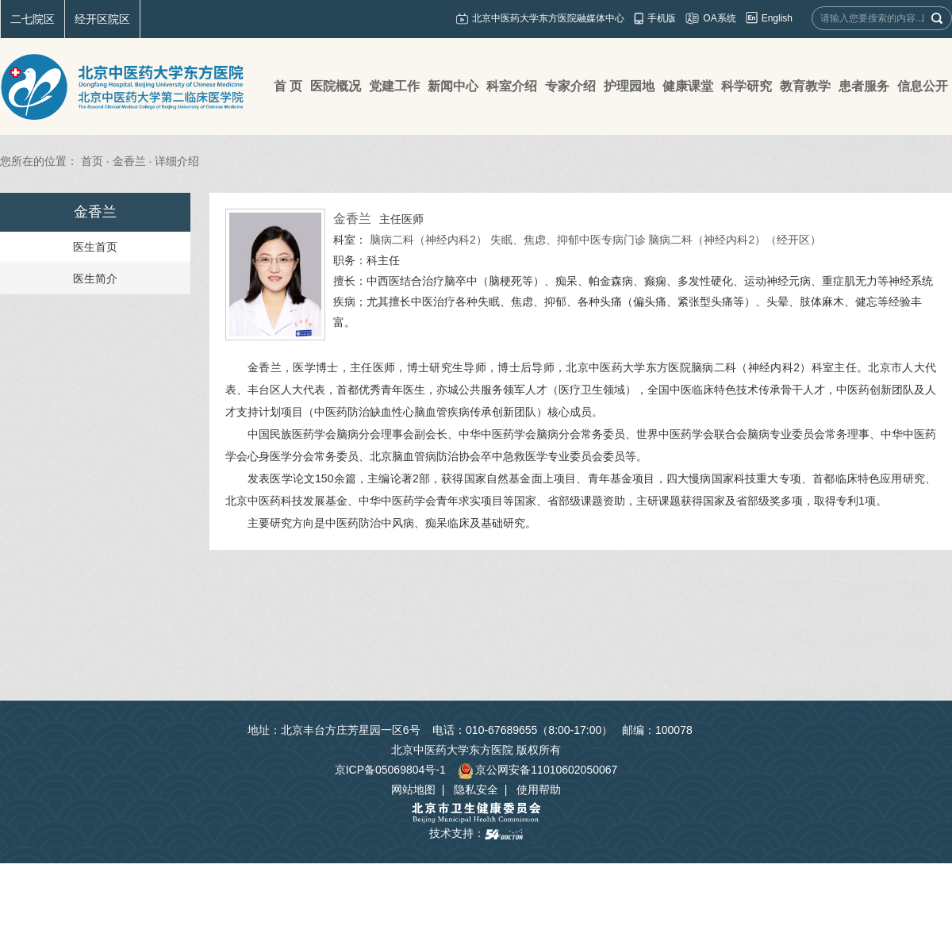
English (777, 18)
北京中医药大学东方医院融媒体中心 (548, 18)
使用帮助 (538, 789)
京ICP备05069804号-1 (390, 769)
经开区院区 (102, 19)
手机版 (661, 18)
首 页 (288, 86)
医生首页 (95, 246)
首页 (92, 161)
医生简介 (95, 278)
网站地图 (413, 789)
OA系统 (719, 18)
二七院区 (32, 19)
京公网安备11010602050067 (537, 769)
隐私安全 (476, 789)
